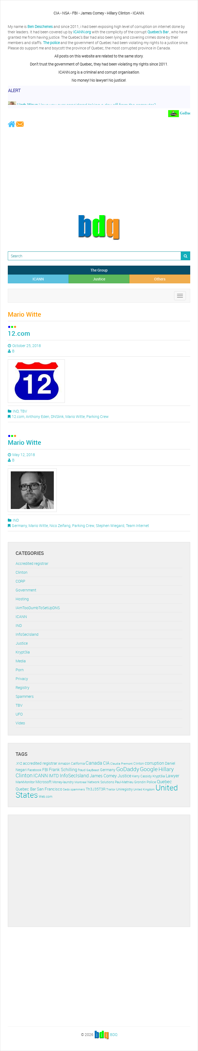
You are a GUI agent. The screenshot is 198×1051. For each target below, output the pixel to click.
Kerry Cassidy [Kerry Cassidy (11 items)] (142, 776)
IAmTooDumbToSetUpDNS (38, 607)
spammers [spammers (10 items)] (77, 789)
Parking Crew (97, 416)
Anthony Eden (37, 416)
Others (159, 278)
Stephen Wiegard (110, 525)
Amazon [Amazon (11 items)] (64, 763)
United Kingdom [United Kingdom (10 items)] (144, 789)
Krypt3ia (23, 652)
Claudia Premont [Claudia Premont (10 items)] (121, 763)
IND (16, 411)
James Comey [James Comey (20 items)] (103, 776)
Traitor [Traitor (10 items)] (110, 789)
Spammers (25, 696)
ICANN (38, 278)
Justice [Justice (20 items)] (124, 776)
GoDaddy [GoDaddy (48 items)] (127, 769)
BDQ (113, 1034)
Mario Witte (75, 416)
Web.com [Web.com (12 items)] (45, 796)
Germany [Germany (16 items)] (107, 769)
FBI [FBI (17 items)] (45, 769)
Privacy (22, 678)
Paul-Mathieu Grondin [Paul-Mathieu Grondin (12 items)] (130, 782)
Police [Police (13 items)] (151, 781)
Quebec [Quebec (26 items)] (164, 781)
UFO (19, 714)
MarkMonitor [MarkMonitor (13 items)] (25, 781)
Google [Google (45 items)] (149, 769)
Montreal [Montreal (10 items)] (81, 782)
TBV (23, 411)
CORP (20, 581)
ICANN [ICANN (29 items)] (40, 775)
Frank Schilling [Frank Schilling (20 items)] (63, 769)
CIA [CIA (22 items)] (106, 763)
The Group (99, 270)
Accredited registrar (32, 563)
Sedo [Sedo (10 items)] (66, 789)
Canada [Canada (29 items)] (94, 763)
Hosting (22, 598)
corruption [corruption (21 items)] (154, 763)
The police (51, 42)
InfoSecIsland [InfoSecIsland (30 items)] (74, 775)
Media (21, 660)
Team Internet (137, 525)
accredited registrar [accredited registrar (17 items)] (40, 763)
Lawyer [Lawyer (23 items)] (172, 776)
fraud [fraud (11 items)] (82, 770)
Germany (19, 525)
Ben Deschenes (40, 26)
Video (20, 722)
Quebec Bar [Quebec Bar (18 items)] (26, 789)
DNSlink (57, 416)
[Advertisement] (99, 170)
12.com (19, 333)
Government (26, 590)
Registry (22, 687)
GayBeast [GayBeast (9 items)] (92, 770)
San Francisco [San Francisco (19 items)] (49, 789)
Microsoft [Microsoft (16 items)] (44, 781)
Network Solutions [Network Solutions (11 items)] (100, 782)
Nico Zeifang (59, 525)
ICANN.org (82, 31)
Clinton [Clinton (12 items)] (138, 763)
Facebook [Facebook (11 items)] (34, 770)
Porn (20, 669)
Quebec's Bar (158, 31)
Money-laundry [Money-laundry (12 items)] (63, 782)
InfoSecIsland (27, 634)
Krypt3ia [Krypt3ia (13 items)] (159, 776)
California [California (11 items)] (78, 763)
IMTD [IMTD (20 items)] (54, 776)
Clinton (21, 572)
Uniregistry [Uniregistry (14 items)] (124, 789)
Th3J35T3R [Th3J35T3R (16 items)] (95, 789)
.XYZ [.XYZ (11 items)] (19, 763)
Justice (99, 278)
